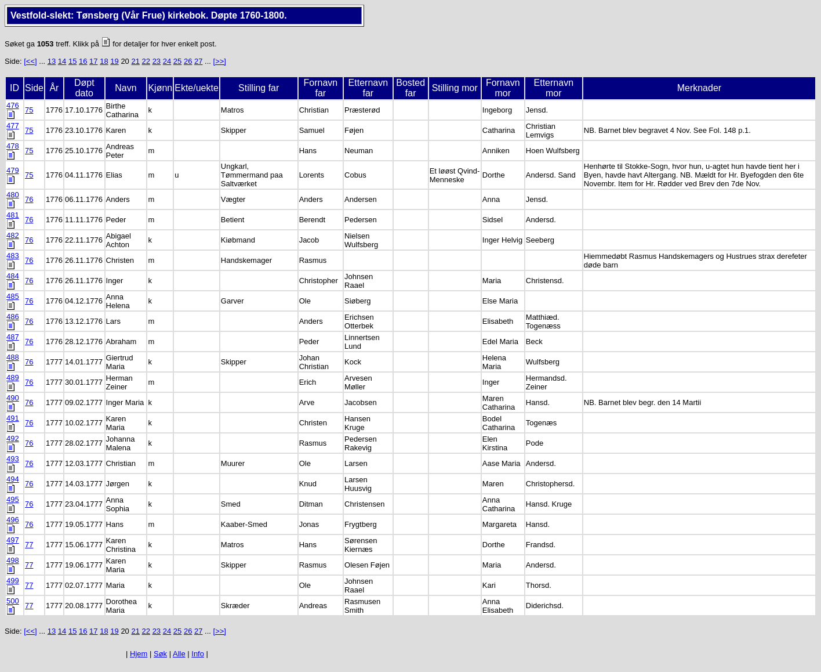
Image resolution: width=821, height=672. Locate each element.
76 (29, 199)
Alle (179, 653)
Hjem (138, 653)
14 (62, 61)
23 (156, 61)
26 (188, 61)
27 (198, 61)
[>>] (219, 61)
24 (167, 61)
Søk (160, 653)
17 (93, 61)
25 (177, 61)
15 (72, 61)
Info (197, 653)
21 (135, 61)
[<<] (30, 61)
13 (52, 61)
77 (29, 544)
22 (146, 61)
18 (104, 61)
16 (83, 61)
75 (29, 110)
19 (114, 61)
